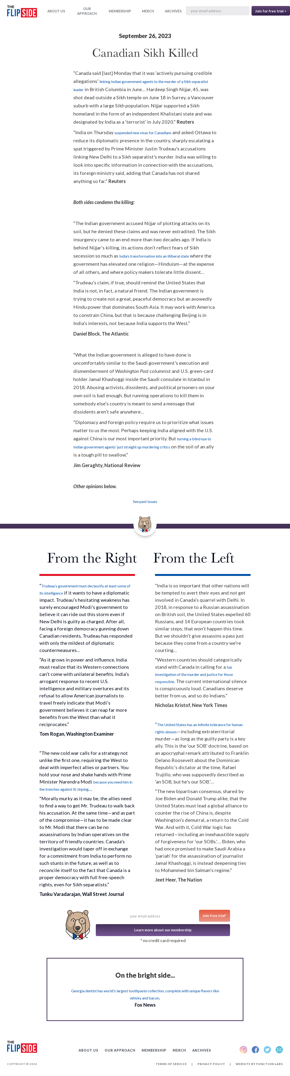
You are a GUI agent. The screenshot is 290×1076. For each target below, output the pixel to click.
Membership (120, 11)
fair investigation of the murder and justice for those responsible (194, 674)
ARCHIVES (173, 11)
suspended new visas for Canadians (143, 132)
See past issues (145, 501)
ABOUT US (56, 11)
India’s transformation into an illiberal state (154, 256)
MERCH (148, 11)
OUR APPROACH (87, 11)
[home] (22, 12)
